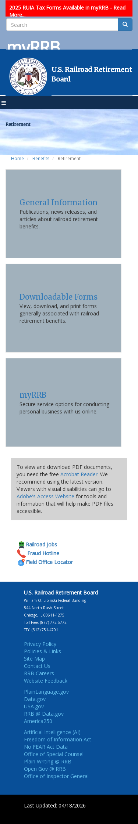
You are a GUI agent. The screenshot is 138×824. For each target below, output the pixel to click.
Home (17, 158)
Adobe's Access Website (45, 496)
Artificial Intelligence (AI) (52, 732)
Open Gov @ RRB (45, 768)
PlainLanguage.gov (46, 691)
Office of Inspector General (56, 776)
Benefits (40, 158)
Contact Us (37, 665)
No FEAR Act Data (46, 746)
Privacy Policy (40, 643)
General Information (59, 202)
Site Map (34, 658)
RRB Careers (39, 673)
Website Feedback (45, 680)
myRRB (33, 395)
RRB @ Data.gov (44, 713)
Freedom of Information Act (57, 739)
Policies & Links (42, 651)
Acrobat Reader (79, 474)
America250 (38, 721)
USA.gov (34, 706)
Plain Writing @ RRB (47, 761)
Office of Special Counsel (54, 754)
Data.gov (35, 698)
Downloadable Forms (59, 296)
